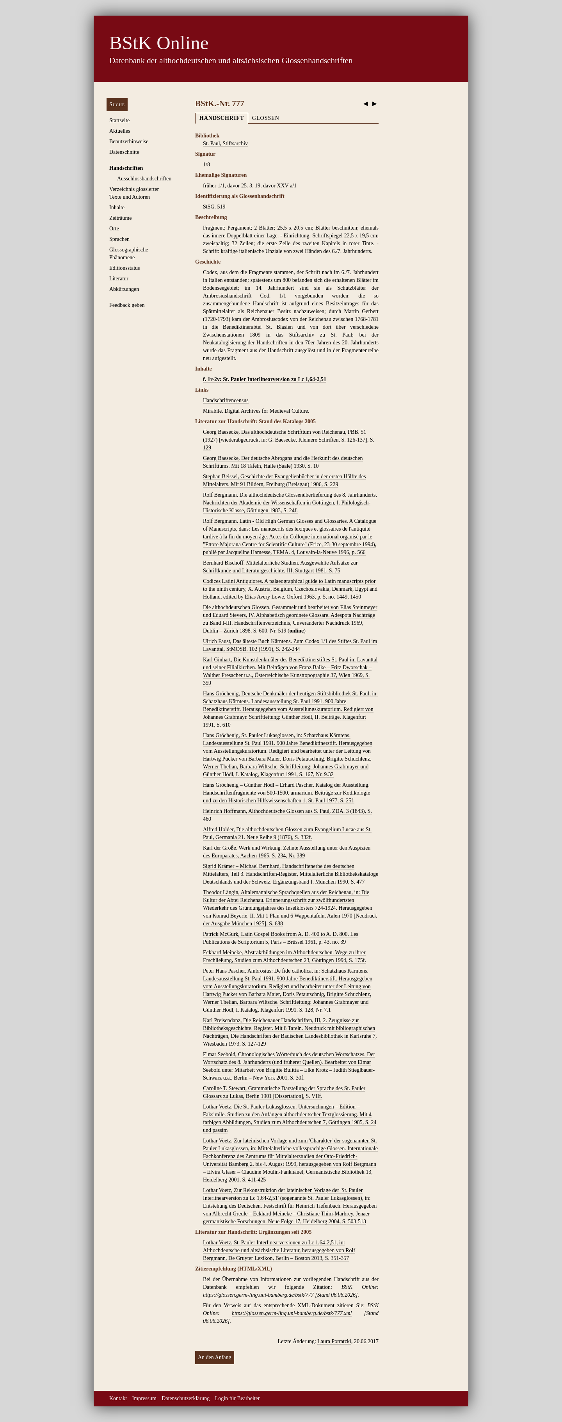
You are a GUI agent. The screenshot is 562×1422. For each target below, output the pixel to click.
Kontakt (118, 1398)
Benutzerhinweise (128, 141)
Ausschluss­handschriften (144, 179)
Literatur (118, 279)
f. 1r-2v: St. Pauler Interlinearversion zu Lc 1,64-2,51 (264, 379)
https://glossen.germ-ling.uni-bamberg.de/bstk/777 (258, 1295)
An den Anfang (214, 1357)
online (297, 631)
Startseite (119, 120)
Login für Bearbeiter (237, 1398)
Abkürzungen (124, 289)
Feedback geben (127, 305)
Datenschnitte (124, 152)
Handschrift (221, 118)
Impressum (144, 1398)
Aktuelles (119, 131)
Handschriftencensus (226, 400)
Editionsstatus (124, 268)
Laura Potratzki (334, 1341)
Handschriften (126, 168)
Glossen (265, 118)
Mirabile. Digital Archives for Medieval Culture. (256, 411)
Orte (114, 229)
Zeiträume (120, 218)
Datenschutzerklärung (186, 1398)
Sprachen (119, 239)
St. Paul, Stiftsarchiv (225, 143)
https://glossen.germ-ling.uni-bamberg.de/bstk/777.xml (292, 1313)
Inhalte (116, 207)
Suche (117, 104)
